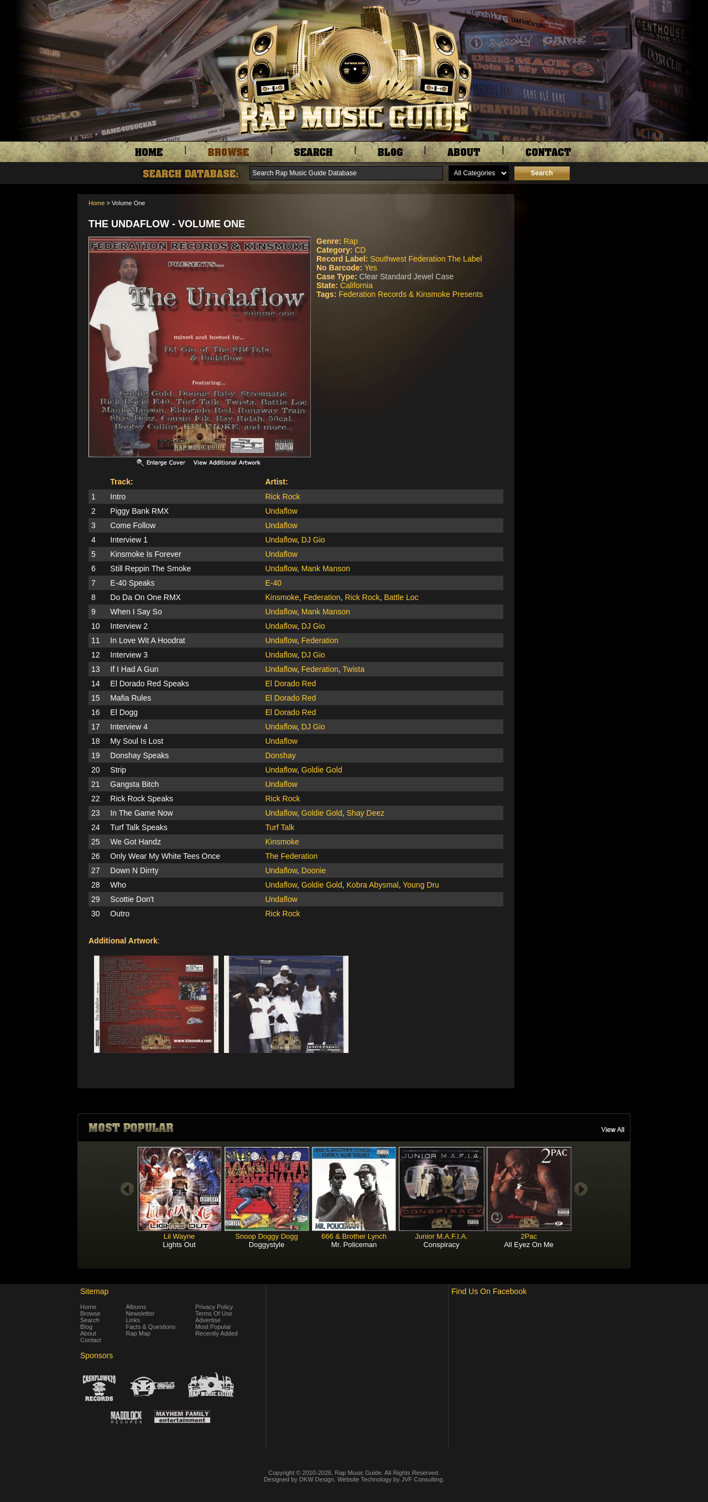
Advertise (208, 1320)
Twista (353, 669)
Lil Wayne (179, 1236)
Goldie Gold (321, 769)
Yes (371, 267)
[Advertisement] (575, 249)
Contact (90, 1340)
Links (133, 1320)
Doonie (313, 870)
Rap (350, 241)
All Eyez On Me (529, 1244)
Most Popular (213, 1326)
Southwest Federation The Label (426, 258)
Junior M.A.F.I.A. (441, 1236)
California (356, 285)
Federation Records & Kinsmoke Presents (411, 294)
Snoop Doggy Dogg (266, 1236)
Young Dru (421, 884)
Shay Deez (365, 813)
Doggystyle (266, 1244)
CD (360, 250)
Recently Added (216, 1333)
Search (90, 1320)
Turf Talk (279, 827)
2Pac (528, 1236)
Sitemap (94, 1291)
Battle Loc (401, 597)
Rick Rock (282, 496)
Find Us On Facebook (489, 1291)
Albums (136, 1306)
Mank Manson (325, 568)
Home (96, 203)
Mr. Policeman (354, 1244)
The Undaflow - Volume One (166, 224)
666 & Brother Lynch (354, 1236)
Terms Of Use (213, 1313)
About (88, 1333)
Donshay (280, 755)
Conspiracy (441, 1244)
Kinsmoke (282, 597)
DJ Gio (313, 539)
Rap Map (138, 1333)
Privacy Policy (214, 1306)
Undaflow (281, 511)
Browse (90, 1313)
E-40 (273, 582)
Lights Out (179, 1244)
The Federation (291, 856)
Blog (86, 1326)
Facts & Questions (151, 1326)
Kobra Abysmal (373, 884)
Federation (322, 597)
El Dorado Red (290, 683)
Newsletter (140, 1313)
